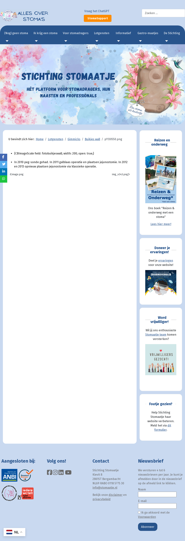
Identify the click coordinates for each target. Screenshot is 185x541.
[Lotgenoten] (96, 41)
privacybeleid (101, 499)
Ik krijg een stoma (45, 33)
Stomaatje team (155, 334)
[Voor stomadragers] (65, 41)
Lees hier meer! (160, 224)
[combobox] (163, 13)
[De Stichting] (166, 41)
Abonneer (147, 527)
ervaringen (165, 260)
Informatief (123, 33)
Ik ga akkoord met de (154, 515)
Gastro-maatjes (147, 33)
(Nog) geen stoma (16, 33)
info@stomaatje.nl (104, 487)
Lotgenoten (101, 33)
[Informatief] (118, 41)
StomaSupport (97, 18)
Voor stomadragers (76, 33)
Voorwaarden (147, 517)
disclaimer (115, 495)
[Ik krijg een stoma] (35, 41)
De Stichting (172, 33)
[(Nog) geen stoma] (6, 41)
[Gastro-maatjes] (139, 41)
